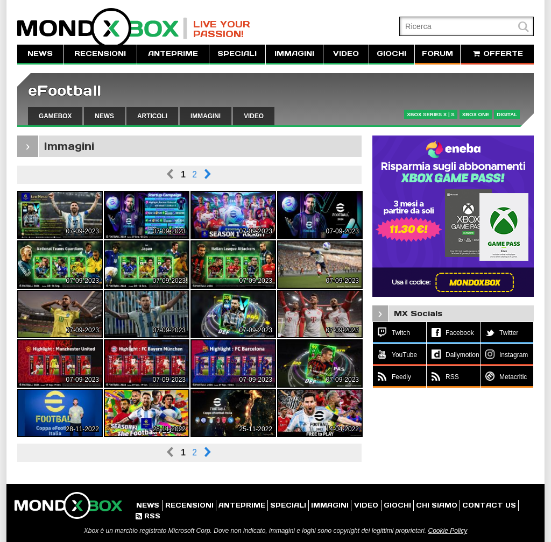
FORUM (437, 53)
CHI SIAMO (436, 505)
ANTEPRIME (173, 53)
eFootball (64, 90)
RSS (148, 516)
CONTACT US (489, 505)
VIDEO (346, 53)
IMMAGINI (294, 53)
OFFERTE (497, 53)
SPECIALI (237, 53)
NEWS (40, 53)
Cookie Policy (447, 530)
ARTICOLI (152, 116)
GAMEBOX (55, 116)
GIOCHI (391, 53)
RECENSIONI (100, 53)
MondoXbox (102, 28)
